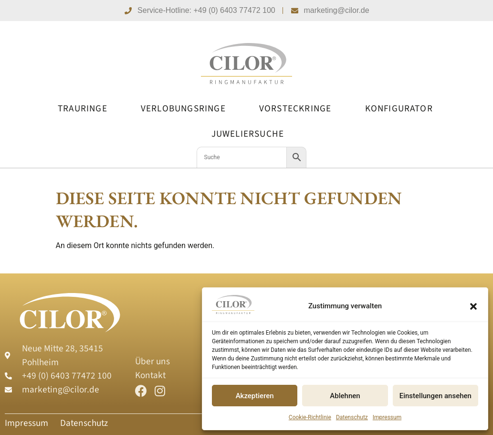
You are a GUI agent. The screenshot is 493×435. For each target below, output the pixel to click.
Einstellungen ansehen (435, 396)
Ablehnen (345, 396)
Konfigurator (399, 108)
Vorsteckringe (295, 108)
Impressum (387, 417)
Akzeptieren (255, 396)
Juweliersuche (247, 134)
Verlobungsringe (183, 108)
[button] (473, 306)
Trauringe (82, 108)
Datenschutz (352, 417)
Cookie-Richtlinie (310, 417)
